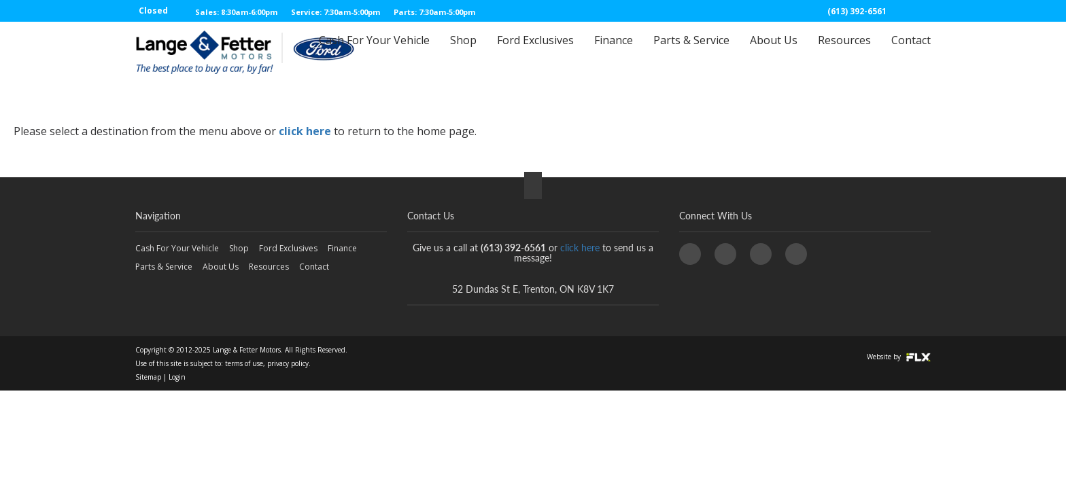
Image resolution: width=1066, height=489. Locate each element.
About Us (773, 52)
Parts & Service (691, 52)
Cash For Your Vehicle (374, 52)
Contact (911, 52)
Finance (613, 52)
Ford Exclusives (535, 52)
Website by (899, 356)
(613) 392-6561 (857, 11)
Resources (844, 52)
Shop (463, 52)
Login (177, 377)
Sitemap (148, 377)
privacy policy (288, 363)
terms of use (244, 363)
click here (305, 131)
